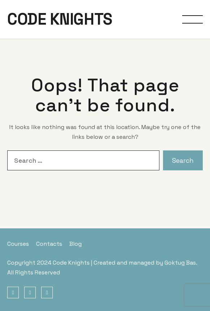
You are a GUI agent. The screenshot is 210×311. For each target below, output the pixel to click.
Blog (75, 244)
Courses (18, 244)
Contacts (49, 244)
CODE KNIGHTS (59, 19)
